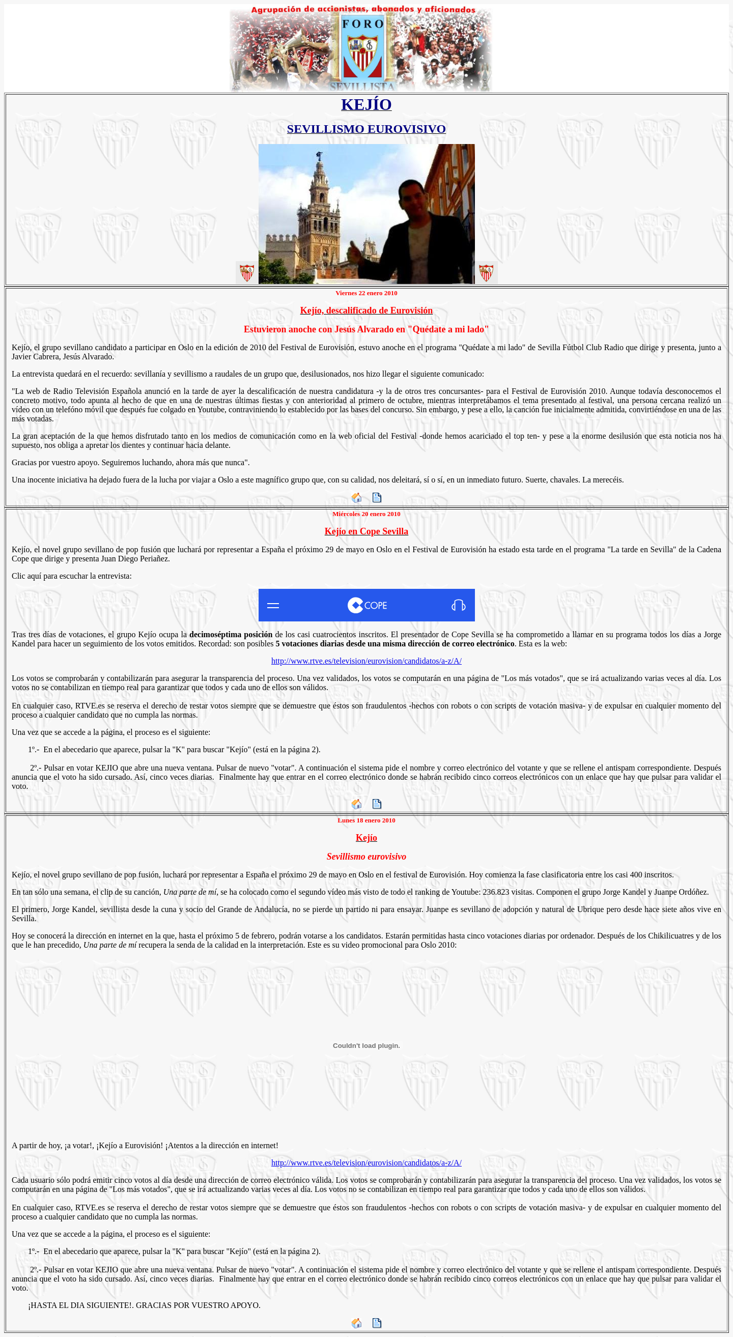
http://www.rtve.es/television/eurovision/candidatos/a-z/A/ (366, 661)
